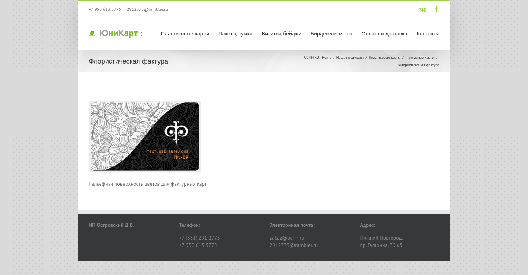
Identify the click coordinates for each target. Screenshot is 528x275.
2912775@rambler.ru (147, 9)
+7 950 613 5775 (105, 9)
